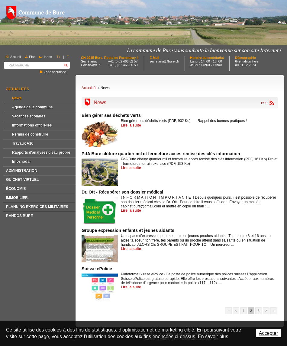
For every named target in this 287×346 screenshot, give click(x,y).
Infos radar (21, 161)
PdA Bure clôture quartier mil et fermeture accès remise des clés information (161, 153)
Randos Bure (19, 216)
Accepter (268, 333)
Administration (21, 170)
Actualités (17, 89)
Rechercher (65, 65)
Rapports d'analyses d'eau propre (41, 152)
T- (68, 57)
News (16, 98)
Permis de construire (30, 134)
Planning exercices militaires (37, 207)
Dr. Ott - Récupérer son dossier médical (122, 192)
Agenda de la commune (32, 107)
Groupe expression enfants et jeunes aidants (128, 230)
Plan (32, 57)
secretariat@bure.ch (164, 61)
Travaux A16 (22, 143)
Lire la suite (131, 125)
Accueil (15, 57)
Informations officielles (32, 125)
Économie (16, 189)
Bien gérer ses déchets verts (111, 115)
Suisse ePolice (97, 268)
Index (48, 57)
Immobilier (17, 198)
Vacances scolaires (28, 116)
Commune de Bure (35, 12)
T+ (58, 57)
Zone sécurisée (55, 72)
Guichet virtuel (22, 180)
